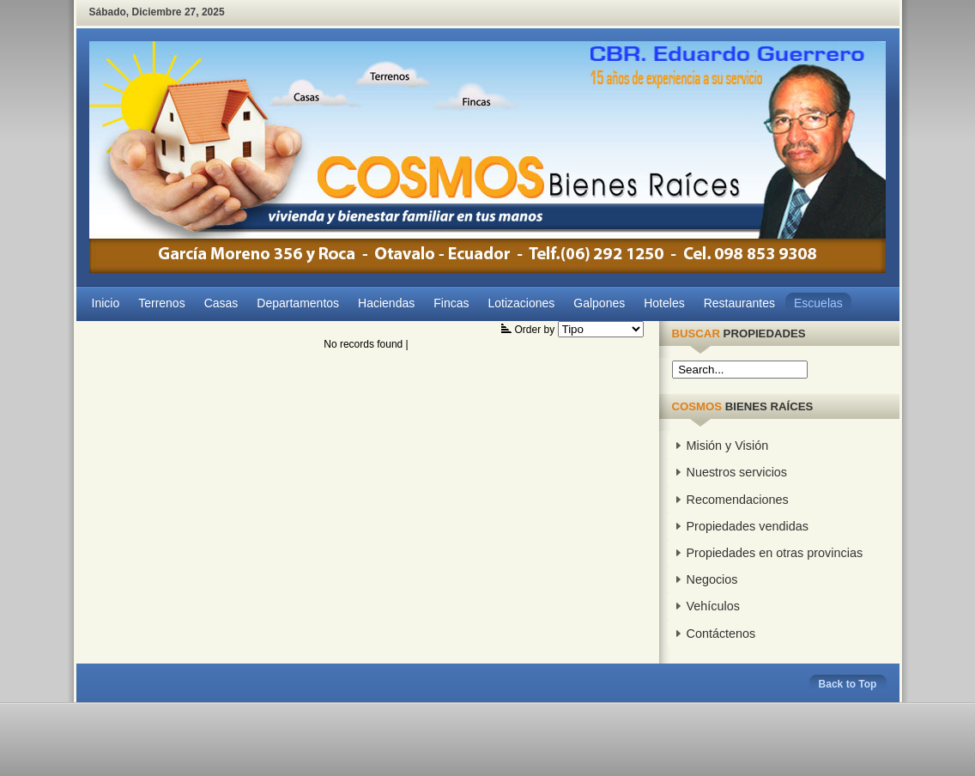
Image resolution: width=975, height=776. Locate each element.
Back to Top (848, 684)
